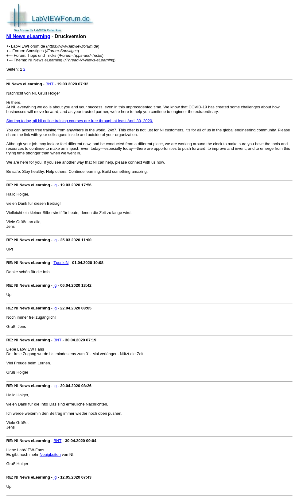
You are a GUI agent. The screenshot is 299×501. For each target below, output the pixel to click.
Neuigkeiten (50, 454)
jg (54, 185)
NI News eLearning (28, 36)
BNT (49, 84)
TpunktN (60, 262)
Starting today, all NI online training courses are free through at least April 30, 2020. (79, 120)
